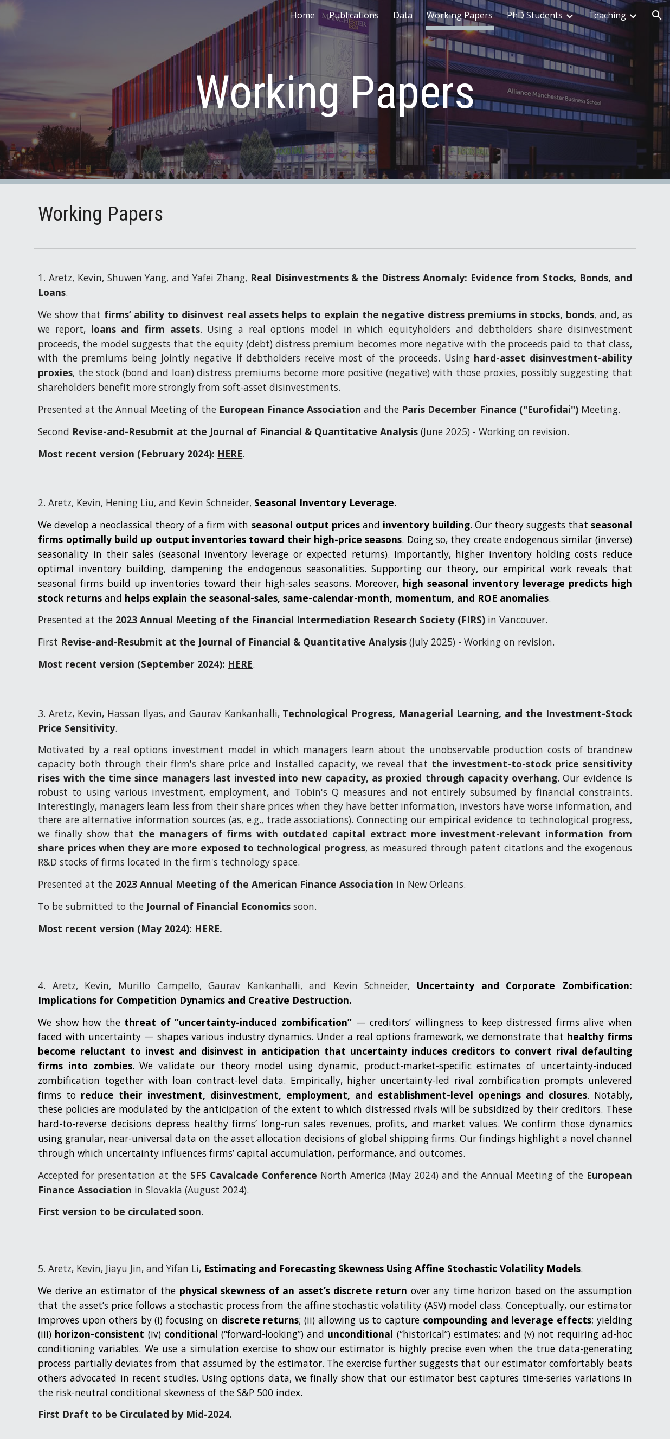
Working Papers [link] (460, 15)
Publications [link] (354, 15)
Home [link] (303, 15)
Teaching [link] (607, 15)
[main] (335, 92)
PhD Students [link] (535, 15)
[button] (657, 15)
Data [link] (403, 15)
